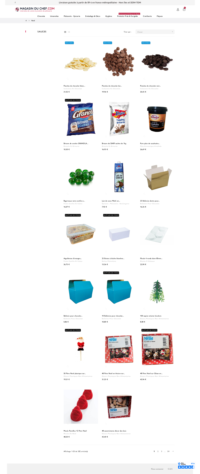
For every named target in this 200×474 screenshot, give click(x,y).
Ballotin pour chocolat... (73, 315)
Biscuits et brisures (71, 146)
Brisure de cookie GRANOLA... (76, 143)
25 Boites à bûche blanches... (113, 258)
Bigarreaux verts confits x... (74, 200)
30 (168, 451)
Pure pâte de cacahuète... (150, 143)
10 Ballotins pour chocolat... (113, 315)
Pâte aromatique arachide (150, 146)
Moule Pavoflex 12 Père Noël (75, 430)
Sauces (42, 31)
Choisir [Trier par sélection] (156, 32)
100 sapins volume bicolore (150, 315)
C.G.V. (170, 469)
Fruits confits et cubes (73, 203)
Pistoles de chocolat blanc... (74, 85)
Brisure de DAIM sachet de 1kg (114, 143)
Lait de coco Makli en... (111, 200)
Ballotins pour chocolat (149, 203)
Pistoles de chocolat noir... (150, 85)
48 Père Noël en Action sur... (113, 373)
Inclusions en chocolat (73, 88)
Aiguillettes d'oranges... (73, 258)
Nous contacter (157, 469)
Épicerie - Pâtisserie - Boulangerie (115, 203)
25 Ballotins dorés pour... (150, 200)
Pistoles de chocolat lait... (112, 85)
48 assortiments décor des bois (114, 430)
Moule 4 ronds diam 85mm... (151, 258)
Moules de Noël (70, 433)
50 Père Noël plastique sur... (75, 373)
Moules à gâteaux (147, 261)
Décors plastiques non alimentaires (154, 318)
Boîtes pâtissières (109, 261)
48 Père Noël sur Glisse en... (151, 373)
